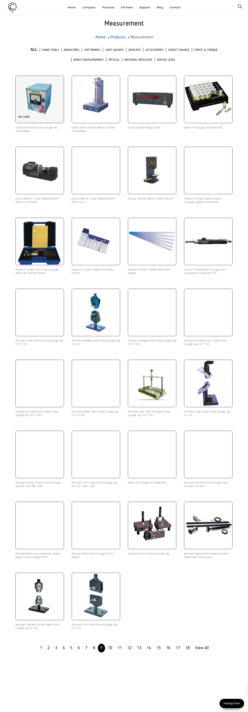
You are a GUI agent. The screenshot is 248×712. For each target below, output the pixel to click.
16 (168, 648)
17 (178, 648)
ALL (33, 50)
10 (110, 648)
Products (117, 37)
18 (187, 648)
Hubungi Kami (232, 703)
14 (149, 648)
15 (158, 648)
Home (100, 37)
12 (129, 648)
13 (139, 648)
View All (202, 648)
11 (120, 648)
